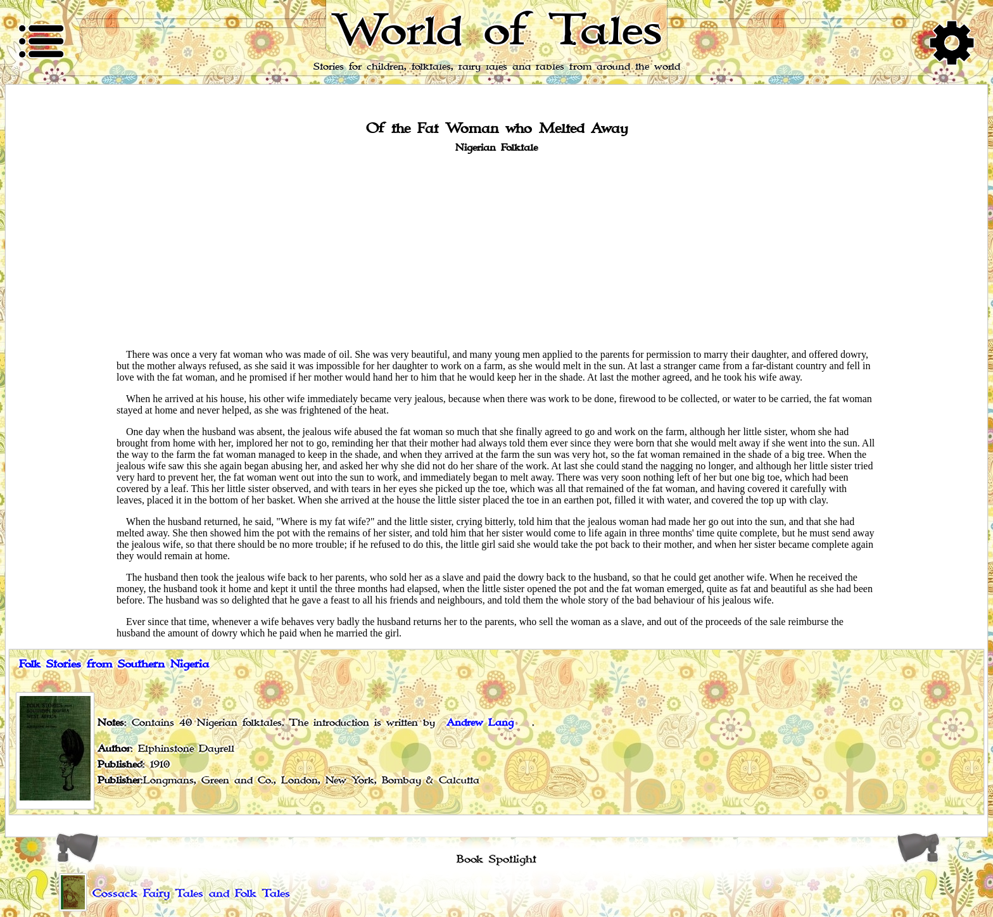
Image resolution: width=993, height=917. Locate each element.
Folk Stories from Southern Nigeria (114, 664)
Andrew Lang (480, 723)
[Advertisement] (496, 250)
